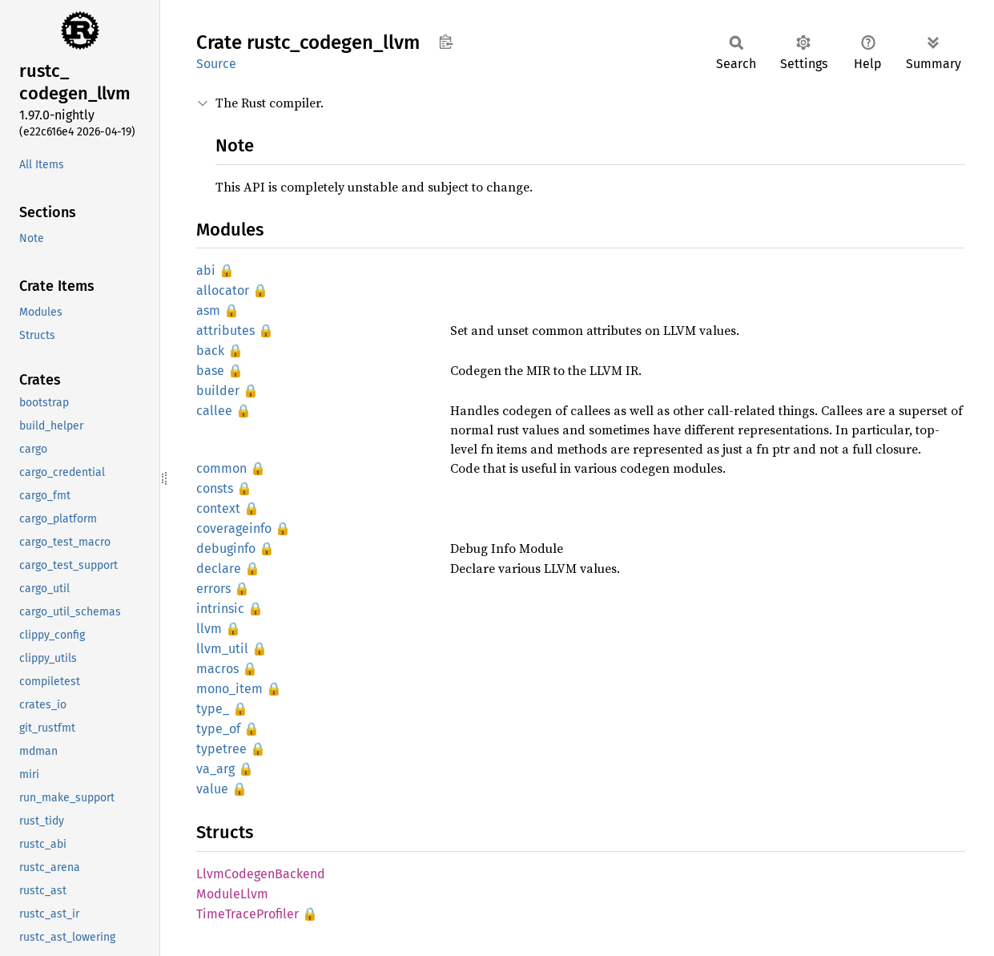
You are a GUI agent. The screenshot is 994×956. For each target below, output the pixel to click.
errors (213, 588)
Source (216, 63)
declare (218, 568)
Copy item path (446, 41)
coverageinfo (234, 528)
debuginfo (226, 548)
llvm (209, 628)
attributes (225, 330)
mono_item (229, 688)
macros (217, 668)
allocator (222, 290)
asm (208, 310)
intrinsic (220, 608)
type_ (212, 708)
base (210, 370)
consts (214, 488)
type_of (218, 728)
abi (205, 270)
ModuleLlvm (232, 894)
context (218, 508)
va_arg (215, 768)
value (212, 789)
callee (214, 410)
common (221, 468)
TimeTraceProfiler (247, 914)
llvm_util (222, 648)
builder (217, 390)
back (210, 350)
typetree (221, 748)
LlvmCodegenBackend (260, 873)
